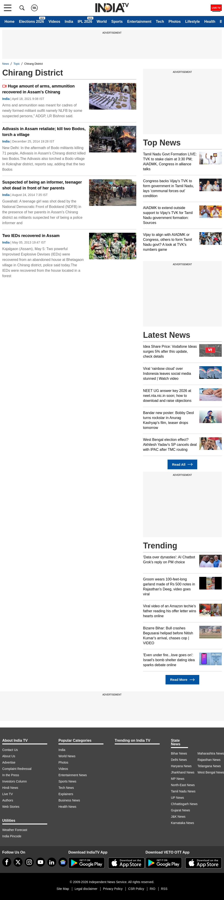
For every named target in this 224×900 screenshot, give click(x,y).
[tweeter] (17, 862)
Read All (182, 464)
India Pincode (11, 836)
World (102, 21)
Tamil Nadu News (183, 791)
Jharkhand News (182, 772)
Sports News (67, 781)
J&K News (178, 816)
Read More (182, 679)
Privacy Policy (113, 889)
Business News (69, 800)
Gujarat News (180, 810)
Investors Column (14, 781)
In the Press (10, 775)
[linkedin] (51, 862)
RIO (152, 889)
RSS (164, 889)
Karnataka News (182, 823)
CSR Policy (136, 889)
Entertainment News (72, 775)
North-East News (183, 785)
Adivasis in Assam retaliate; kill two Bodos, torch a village (43, 132)
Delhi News (179, 760)
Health (209, 21)
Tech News (66, 788)
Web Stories (10, 806)
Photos (174, 21)
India (69, 21)
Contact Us (10, 750)
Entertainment (139, 21)
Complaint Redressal (16, 769)
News (5, 63)
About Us (8, 756)
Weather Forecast (14, 830)
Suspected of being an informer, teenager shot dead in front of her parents (42, 185)
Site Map (62, 889)
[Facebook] (6, 862)
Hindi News (10, 788)
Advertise (8, 762)
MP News (177, 778)
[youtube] (40, 862)
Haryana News (181, 766)
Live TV (7, 794)
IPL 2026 (85, 21)
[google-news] (62, 862)
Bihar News (179, 753)
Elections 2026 (31, 21)
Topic (16, 63)
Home (9, 21)
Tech (160, 21)
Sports (117, 21)
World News (66, 756)
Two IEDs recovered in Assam (31, 235)
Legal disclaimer (86, 889)
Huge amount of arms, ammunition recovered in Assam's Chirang (38, 89)
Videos (54, 21)
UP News (177, 797)
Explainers (65, 794)
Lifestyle (192, 21)
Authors (7, 800)
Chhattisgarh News (184, 804)
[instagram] (29, 862)
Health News (67, 806)
